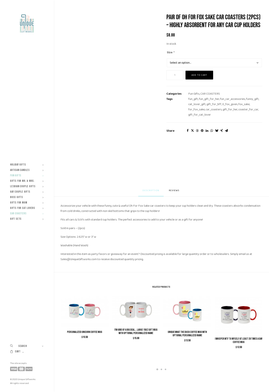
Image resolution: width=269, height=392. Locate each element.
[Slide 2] (161, 369)
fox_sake (244, 104)
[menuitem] (27, 164)
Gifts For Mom (27, 202)
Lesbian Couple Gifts (27, 186)
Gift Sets (27, 219)
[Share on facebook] (187, 130)
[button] (85, 311)
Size (171, 52)
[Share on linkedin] (207, 130)
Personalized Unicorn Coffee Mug (84, 332)
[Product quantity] (174, 75)
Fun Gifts (27, 175)
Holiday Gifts (27, 164)
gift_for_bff (214, 104)
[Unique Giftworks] (27, 23)
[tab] (175, 192)
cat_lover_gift (197, 104)
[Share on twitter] (192, 130)
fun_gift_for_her (209, 99)
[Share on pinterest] (202, 130)
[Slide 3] (165, 369)
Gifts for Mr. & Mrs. (27, 181)
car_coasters (214, 109)
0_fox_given (229, 104)
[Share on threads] (197, 130)
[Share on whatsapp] (212, 130)
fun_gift (193, 99)
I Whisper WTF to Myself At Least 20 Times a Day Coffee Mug (238, 340)
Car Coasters (27, 213)
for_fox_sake (196, 109)
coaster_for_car (248, 109)
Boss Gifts (27, 197)
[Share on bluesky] (216, 130)
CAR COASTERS (210, 93)
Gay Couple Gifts (27, 192)
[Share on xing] (221, 130)
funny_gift (252, 99)
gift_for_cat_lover (199, 114)
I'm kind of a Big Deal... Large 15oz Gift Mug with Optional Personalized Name (135, 331)
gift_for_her (230, 109)
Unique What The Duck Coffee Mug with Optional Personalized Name (187, 333)
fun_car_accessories (232, 99)
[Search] (27, 346)
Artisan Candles (27, 170)
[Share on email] (226, 130)
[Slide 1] (157, 369)
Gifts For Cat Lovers (27, 208)
